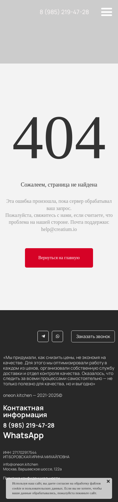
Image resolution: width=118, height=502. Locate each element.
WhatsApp (23, 435)
